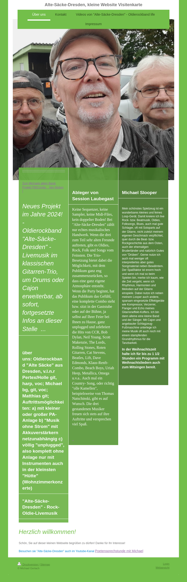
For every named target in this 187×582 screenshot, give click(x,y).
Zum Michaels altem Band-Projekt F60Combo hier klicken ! (42, 187)
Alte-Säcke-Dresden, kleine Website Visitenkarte (93, 4)
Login (166, 563)
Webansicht (162, 567)
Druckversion (28, 564)
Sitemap (45, 564)
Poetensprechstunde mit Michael (119, 551)
